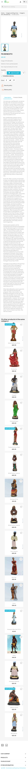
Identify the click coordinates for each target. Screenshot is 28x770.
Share (6, 80)
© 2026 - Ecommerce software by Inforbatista (13, 768)
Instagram (6, 745)
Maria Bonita (14, 733)
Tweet (10, 80)
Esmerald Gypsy (14, 421)
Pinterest (13, 80)
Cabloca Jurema (14, 707)
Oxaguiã (14, 395)
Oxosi (14, 655)
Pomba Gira (14, 369)
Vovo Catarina (14, 551)
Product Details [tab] (17, 97)
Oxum (14, 603)
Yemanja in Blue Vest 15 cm (14, 629)
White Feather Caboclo (14, 473)
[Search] (14, 6)
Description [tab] (7, 97)
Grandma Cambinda (14, 681)
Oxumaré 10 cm (14, 499)
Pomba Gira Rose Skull (14, 447)
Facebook (2, 745)
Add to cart (13, 73)
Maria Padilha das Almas (14, 343)
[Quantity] (3, 73)
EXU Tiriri (14, 577)
